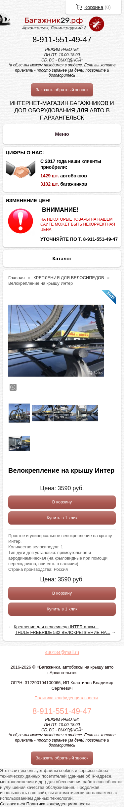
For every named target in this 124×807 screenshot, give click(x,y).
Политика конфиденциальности (66, 697)
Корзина (93, 7)
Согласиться (12, 803)
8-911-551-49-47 (62, 39)
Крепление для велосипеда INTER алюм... (56, 626)
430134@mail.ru (62, 652)
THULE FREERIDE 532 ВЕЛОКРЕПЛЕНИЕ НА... (62, 632)
